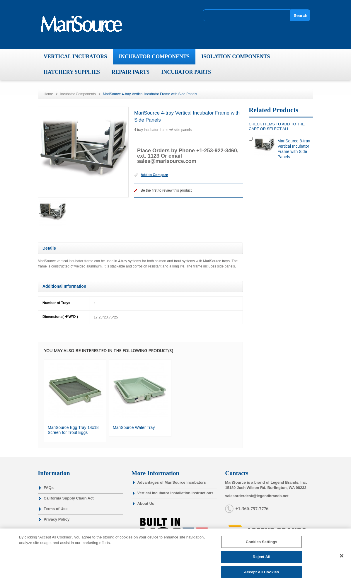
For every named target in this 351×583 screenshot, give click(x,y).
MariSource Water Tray (134, 427)
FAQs (49, 487)
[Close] (341, 557)
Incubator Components (78, 94)
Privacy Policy (56, 519)
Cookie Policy (56, 530)
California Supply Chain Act (69, 498)
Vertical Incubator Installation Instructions (175, 493)
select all (278, 129)
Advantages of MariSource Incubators (171, 482)
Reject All (261, 559)
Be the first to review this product (166, 190)
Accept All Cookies (261, 574)
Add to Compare (154, 175)
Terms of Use (55, 509)
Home (48, 94)
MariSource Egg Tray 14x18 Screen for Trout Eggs (73, 430)
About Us (145, 503)
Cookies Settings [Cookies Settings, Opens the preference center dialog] (261, 544)
